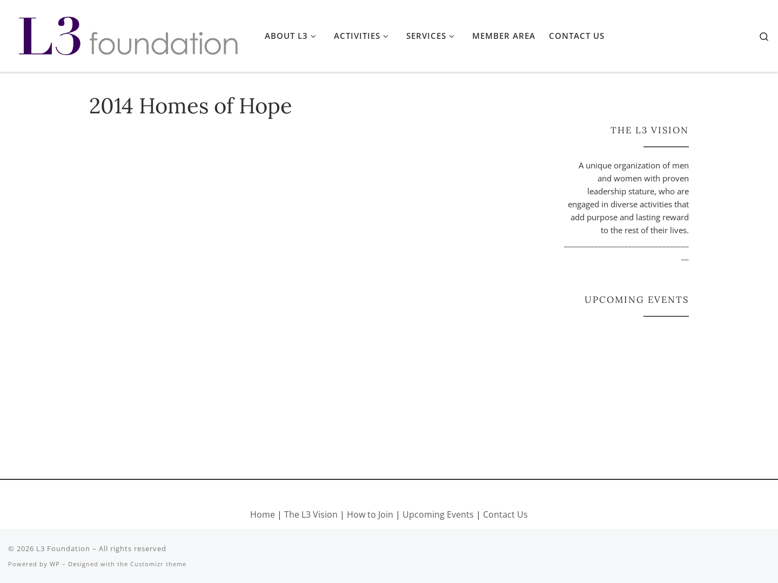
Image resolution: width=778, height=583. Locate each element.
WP (55, 564)
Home (262, 514)
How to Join (370, 514)
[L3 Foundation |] (128, 33)
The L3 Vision (312, 514)
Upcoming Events (438, 514)
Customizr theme (158, 564)
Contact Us (505, 514)
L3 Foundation (63, 548)
